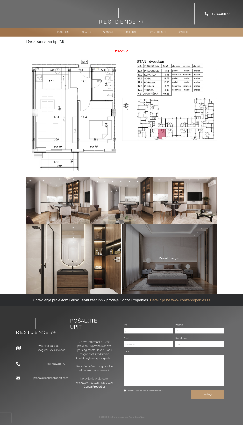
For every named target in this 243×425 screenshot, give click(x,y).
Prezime (179, 325)
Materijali (131, 32)
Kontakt (183, 32)
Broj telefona (181, 338)
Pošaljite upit (157, 32)
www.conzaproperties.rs (190, 300)
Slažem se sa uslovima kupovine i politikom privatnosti (145, 390)
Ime (125, 325)
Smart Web (139, 417)
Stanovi (108, 32)
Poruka (127, 351)
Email (126, 338)
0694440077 (217, 14)
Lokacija (86, 32)
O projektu (62, 32)
